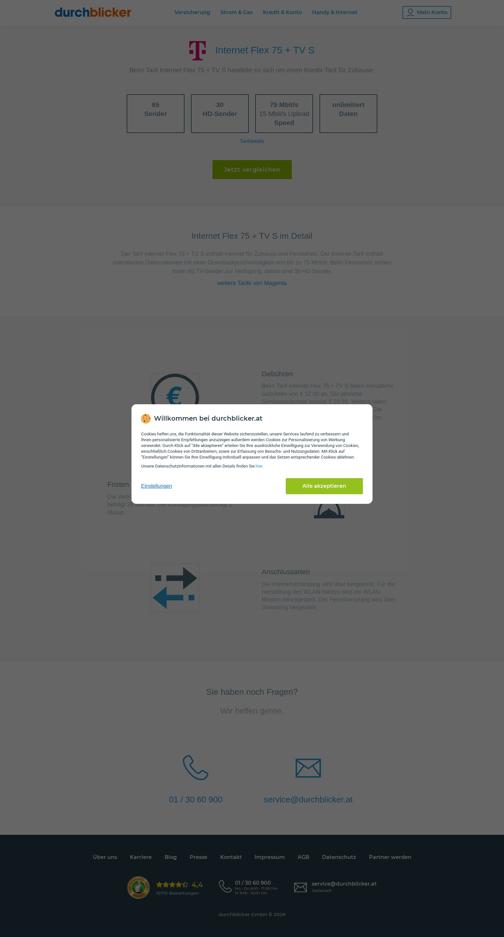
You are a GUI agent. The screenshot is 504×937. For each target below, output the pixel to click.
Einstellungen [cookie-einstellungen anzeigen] (156, 486)
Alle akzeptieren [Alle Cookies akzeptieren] (324, 486)
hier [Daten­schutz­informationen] (259, 466)
